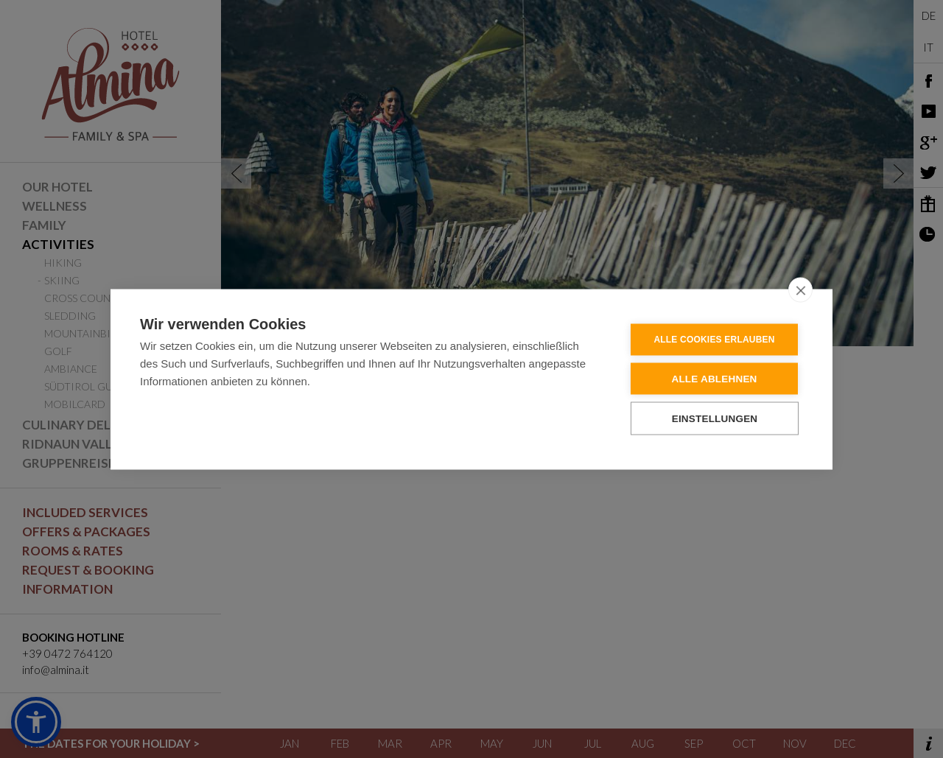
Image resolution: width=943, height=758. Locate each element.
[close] (800, 289)
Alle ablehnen (714, 378)
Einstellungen (715, 418)
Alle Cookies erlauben (713, 339)
